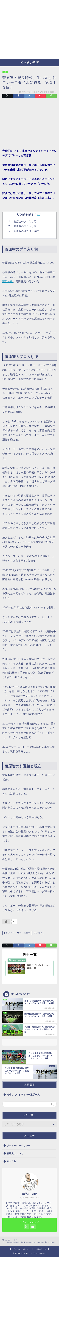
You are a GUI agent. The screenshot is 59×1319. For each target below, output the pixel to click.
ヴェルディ (9, 933)
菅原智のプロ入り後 (25, 226)
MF (5, 72)
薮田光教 (7, 281)
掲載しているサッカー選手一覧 (23, 1094)
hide (38, 215)
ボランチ (39, 933)
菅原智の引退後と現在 (26, 231)
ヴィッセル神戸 (24, 933)
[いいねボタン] (6, 921)
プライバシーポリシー (18, 1145)
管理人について (15, 1153)
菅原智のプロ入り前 (25, 221)
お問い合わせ (41, 1249)
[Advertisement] (29, 29)
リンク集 (11, 1161)
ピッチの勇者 (29, 62)
